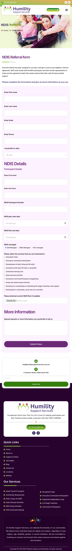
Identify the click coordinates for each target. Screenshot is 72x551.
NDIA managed (10, 245)
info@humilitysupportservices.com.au (36, 364)
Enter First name (10, 92)
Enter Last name (10, 106)
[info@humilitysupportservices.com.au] (36, 361)
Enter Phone (9, 134)
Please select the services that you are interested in (24, 254)
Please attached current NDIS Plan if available (22, 296)
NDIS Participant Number (14, 202)
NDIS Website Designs (30, 549)
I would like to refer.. (12, 148)
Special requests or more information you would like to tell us (28, 319)
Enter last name (10, 188)
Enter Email (8, 120)
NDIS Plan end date (11, 230)
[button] (66, 10)
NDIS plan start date (12, 216)
